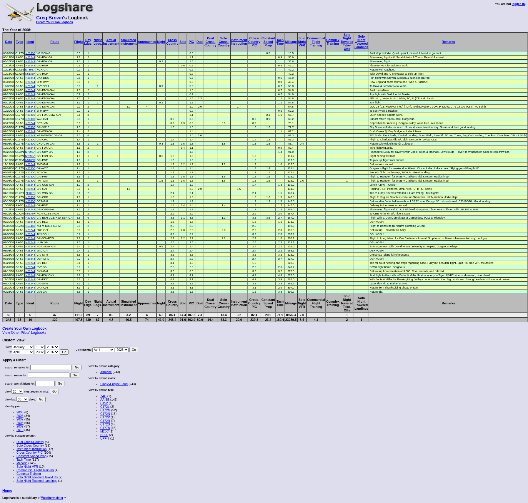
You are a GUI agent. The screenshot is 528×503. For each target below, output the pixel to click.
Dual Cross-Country (30, 442)
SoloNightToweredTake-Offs (347, 42)
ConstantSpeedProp (268, 41)
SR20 (104, 435)
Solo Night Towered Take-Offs (37, 477)
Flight (78, 41)
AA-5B (104, 399)
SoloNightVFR (302, 41)
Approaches (147, 41)
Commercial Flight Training (35, 470)
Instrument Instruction (31, 449)
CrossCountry (172, 41)
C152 (104, 403)
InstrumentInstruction (239, 41)
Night (161, 41)
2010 (20, 430)
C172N (105, 413)
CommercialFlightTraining (316, 41)
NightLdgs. (98, 41)
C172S (105, 424)
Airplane (106, 372)
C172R (105, 420)
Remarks (448, 41)
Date (8, 41)
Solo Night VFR (27, 466)
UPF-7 (104, 438)
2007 (20, 419)
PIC (191, 41)
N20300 (30, 53)
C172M (105, 410)
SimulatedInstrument (128, 41)
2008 (20, 423)
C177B (105, 428)
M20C (104, 431)
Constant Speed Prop (31, 456)
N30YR (30, 193)
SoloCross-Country (224, 41)
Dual (199, 41)
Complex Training (28, 473)
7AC (103, 396)
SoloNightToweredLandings (361, 42)
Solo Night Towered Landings (36, 480)
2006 (20, 416)
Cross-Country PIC (29, 452)
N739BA (30, 69)
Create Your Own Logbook (54, 22)
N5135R (30, 73)
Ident (30, 41)
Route (54, 41)
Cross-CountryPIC (254, 41)
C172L (104, 406)
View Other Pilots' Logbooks (24, 333)
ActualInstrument (111, 41)
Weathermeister (52, 497)
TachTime (280, 41)
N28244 (30, 57)
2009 (20, 426)
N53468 (30, 225)
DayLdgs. (88, 41)
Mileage (291, 41)
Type (19, 41)
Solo (182, 41)
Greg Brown (49, 17)
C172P (105, 417)
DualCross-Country (210, 41)
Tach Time (23, 459)
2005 (20, 412)
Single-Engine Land (114, 384)
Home (7, 491)
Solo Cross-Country (30, 445)
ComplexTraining (332, 41)
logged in (518, 4)
